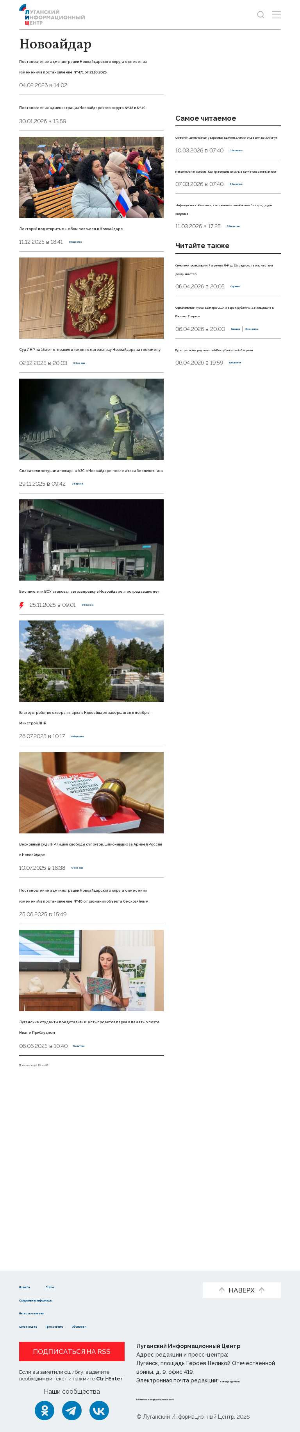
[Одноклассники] (44, 1410)
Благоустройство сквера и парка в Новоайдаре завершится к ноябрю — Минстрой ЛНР (88, 839)
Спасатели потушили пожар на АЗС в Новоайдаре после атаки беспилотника (90, 554)
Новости (33, 1286)
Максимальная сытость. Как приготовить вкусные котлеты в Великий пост (226, 196)
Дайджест (244, 449)
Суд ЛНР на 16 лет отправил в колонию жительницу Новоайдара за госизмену (88, 412)
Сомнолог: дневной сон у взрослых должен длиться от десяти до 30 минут (224, 144)
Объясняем (143, 1325)
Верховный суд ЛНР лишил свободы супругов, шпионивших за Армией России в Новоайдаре (88, 981)
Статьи (84, 1286)
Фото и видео (41, 1325)
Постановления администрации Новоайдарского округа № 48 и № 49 (88, 138)
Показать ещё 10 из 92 (52, 1235)
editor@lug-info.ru (246, 1380)
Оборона (85, 437)
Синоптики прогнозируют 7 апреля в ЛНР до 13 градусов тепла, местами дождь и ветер (227, 315)
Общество (84, 295)
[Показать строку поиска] (261, 14)
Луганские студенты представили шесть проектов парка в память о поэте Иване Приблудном (88, 1191)
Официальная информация (63, 1299)
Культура (86, 1216)
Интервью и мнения (51, 1312)
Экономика (221, 407)
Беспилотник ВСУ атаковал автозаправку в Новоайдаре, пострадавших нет (77, 696)
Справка (242, 338)
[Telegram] (72, 1410)
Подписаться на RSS (72, 1351)
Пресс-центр (94, 1325)
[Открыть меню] (276, 14)
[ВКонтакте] (99, 1410)
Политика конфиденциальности (183, 1398)
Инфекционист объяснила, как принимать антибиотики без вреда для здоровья (226, 246)
